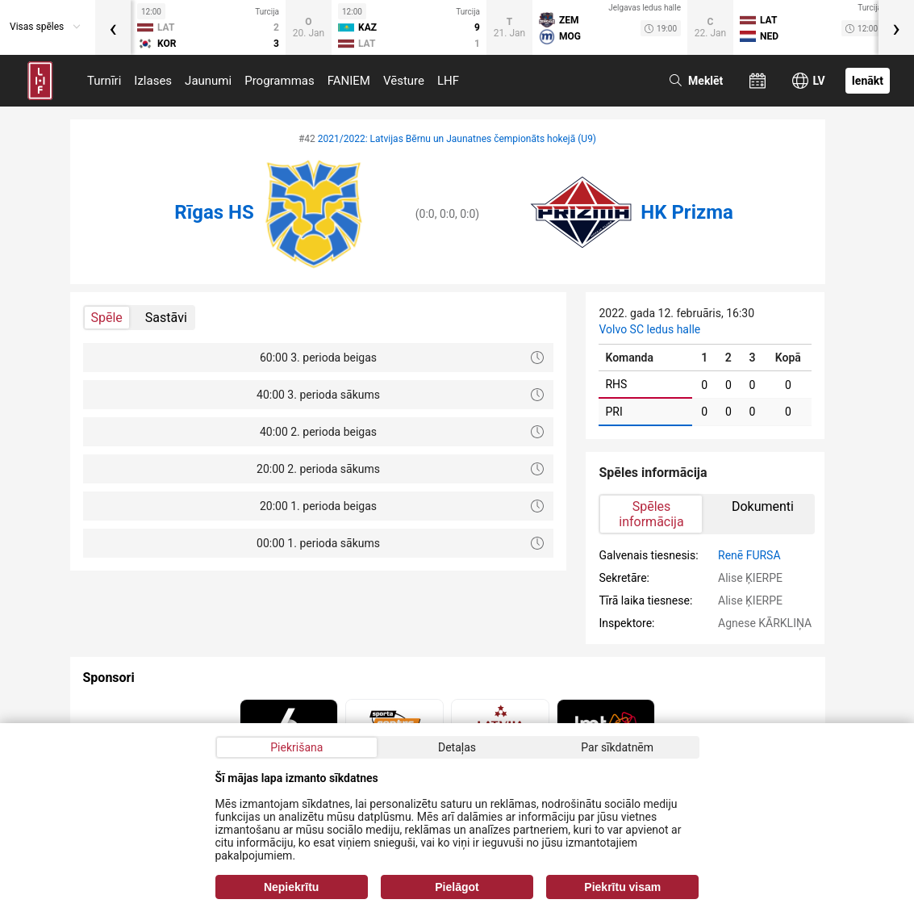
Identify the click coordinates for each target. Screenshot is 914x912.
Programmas (279, 80)
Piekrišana (296, 747)
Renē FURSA (749, 555)
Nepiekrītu (291, 887)
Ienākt (867, 80)
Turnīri (104, 80)
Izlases (153, 80)
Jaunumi (208, 80)
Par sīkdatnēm (617, 747)
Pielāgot (456, 887)
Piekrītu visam (622, 887)
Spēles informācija (651, 514)
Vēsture (403, 80)
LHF (448, 80)
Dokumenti (763, 506)
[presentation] (113, 27)
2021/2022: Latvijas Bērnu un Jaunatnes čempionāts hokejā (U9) (457, 138)
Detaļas (457, 747)
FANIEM (349, 80)
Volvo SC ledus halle (649, 329)
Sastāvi (166, 317)
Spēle (107, 317)
